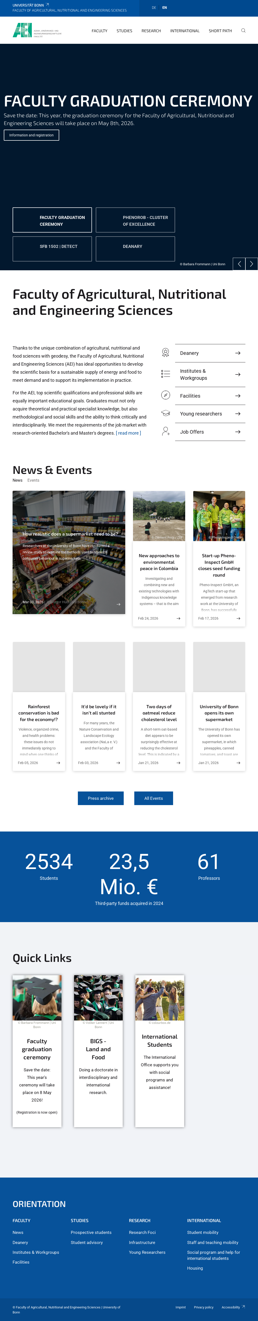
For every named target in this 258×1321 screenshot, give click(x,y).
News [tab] (17, 480)
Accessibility (233, 1307)
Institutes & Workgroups (36, 1252)
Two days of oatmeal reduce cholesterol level (159, 713)
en (164, 7)
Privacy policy (203, 1307)
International (185, 30)
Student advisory (87, 1242)
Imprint (181, 1307)
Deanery (20, 1242)
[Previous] (239, 264)
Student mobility (202, 1232)
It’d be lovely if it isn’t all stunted (98, 710)
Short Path (220, 30)
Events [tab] (33, 480)
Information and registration (31, 135)
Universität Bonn (31, 5)
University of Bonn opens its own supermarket (219, 713)
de (154, 7)
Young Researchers (147, 1252)
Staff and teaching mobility (212, 1242)
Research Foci (142, 1232)
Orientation (39, 1203)
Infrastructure (142, 1242)
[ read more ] (128, 433)
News (18, 1232)
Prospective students (91, 1232)
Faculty (99, 30)
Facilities (21, 1262)
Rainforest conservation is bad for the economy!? (38, 713)
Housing (195, 1268)
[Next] (251, 264)
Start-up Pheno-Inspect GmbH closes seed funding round (219, 565)
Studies (124, 30)
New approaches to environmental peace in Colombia (159, 562)
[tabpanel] (129, 157)
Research (151, 30)
